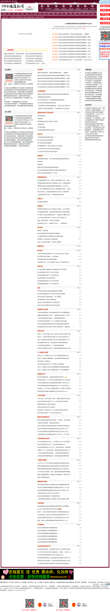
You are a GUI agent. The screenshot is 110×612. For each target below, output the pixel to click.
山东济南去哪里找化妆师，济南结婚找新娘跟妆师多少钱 (53, 348)
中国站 (4, 13)
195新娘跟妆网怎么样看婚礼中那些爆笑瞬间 (50, 236)
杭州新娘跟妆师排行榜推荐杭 (93, 88)
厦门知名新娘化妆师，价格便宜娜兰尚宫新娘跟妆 (18, 92)
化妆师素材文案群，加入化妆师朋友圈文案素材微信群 (53, 159)
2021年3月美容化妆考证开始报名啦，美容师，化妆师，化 (54, 552)
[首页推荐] (55, 34)
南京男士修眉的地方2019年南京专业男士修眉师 (51, 294)
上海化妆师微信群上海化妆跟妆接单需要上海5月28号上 (53, 383)
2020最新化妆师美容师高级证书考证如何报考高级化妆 (53, 563)
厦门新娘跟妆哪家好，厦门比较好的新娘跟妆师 (18, 140)
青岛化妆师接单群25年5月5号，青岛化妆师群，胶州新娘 (53, 447)
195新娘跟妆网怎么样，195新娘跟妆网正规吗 (50, 194)
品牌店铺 (52, 582)
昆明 (92, 13)
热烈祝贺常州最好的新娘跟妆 (93, 100)
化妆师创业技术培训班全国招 (93, 79)
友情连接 (23, 582)
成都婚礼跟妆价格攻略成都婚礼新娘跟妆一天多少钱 (52, 186)
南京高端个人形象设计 (44, 361)
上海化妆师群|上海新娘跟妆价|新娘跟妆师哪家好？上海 (75, 54)
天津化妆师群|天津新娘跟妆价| (13, 63)
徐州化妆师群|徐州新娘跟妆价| (34, 56)
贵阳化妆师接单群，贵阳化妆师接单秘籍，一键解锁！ (74, 34)
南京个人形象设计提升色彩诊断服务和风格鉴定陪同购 (53, 367)
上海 (13, 13)
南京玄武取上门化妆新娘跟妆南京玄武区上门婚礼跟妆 (53, 191)
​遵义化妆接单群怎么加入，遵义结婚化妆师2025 (51, 444)
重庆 (66, 13)
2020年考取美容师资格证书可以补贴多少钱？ (50, 555)
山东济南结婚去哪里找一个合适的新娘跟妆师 (50, 345)
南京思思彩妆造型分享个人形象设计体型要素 (50, 364)
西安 (84, 13)
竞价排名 (77, 582)
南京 (9, 13)
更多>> (79, 69)
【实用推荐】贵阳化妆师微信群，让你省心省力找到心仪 (53, 105)
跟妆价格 (64, 9)
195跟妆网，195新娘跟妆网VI (93, 83)
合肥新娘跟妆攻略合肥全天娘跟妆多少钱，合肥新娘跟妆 (53, 183)
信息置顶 (46, 582)
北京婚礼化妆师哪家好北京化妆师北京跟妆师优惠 (18, 88)
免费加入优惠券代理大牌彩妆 (23, 80)
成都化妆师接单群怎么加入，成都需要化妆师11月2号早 (53, 315)
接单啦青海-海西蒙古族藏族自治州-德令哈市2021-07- (52, 391)
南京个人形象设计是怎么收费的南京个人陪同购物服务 (53, 370)
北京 (18, 13)
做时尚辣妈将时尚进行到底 (93, 140)
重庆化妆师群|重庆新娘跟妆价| (34, 53)
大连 (62, 13)
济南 (70, 13)
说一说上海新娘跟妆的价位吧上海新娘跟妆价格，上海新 (53, 189)
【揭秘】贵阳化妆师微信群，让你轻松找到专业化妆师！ (53, 108)
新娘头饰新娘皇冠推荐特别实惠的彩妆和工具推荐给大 (53, 469)
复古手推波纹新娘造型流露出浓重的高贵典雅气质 (51, 170)
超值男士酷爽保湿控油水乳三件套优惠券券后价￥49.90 (53, 517)
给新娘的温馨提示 (42, 202)
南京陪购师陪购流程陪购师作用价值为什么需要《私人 (53, 490)
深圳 (35, 13)
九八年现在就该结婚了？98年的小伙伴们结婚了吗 (51, 217)
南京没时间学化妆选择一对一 (23, 78)
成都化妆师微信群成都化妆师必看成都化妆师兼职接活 (53, 94)
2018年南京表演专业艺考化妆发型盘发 (48, 148)
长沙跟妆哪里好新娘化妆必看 (46, 130)
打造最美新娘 (41, 127)
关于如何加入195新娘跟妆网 (93, 81)
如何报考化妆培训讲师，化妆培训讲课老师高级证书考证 (53, 560)
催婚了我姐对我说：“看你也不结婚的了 (48, 220)
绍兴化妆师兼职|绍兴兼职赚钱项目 (47, 536)
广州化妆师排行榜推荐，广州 (93, 85)
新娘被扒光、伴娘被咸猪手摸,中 (94, 130)
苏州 (57, 13)
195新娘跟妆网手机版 (62, 582)
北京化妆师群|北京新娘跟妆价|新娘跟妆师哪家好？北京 (75, 48)
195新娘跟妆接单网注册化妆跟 (23, 73)
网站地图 (84, 582)
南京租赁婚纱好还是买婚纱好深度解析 (48, 233)
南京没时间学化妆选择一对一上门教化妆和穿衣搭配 (52, 401)
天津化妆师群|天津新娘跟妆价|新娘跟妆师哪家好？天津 (75, 57)
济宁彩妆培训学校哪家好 (44, 143)
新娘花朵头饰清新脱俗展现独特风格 (48, 167)
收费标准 (71, 582)
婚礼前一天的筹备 (42, 230)
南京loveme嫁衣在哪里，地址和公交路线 (49, 242)
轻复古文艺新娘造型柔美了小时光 (47, 173)
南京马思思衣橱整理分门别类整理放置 (48, 496)
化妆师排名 (48, 9)
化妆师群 (56, 9)
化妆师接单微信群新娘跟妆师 (23, 76)
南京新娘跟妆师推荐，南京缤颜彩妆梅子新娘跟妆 (18, 106)
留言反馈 (30, 582)
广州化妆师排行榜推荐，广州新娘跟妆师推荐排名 (18, 104)
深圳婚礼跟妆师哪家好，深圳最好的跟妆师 (16, 146)
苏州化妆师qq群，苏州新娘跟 (93, 90)
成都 (75, 13)
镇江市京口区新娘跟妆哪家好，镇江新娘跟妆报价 (18, 142)
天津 (22, 13)
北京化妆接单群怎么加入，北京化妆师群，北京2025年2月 (75, 60)
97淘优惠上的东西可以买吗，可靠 (95, 108)
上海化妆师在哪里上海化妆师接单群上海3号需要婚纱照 (53, 312)
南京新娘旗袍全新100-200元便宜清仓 (48, 283)
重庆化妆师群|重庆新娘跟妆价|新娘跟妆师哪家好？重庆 (75, 37)
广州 (31, 13)
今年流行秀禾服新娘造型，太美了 (95, 126)
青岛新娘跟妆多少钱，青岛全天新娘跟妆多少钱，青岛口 (53, 180)
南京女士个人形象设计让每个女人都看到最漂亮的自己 (53, 355)
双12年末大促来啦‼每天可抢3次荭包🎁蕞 (49, 509)
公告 (35, 582)
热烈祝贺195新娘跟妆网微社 (93, 96)
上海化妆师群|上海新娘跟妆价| (34, 61)
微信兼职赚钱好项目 (20, 82)
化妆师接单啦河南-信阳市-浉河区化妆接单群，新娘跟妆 (53, 327)
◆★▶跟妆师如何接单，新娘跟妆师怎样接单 (17, 96)
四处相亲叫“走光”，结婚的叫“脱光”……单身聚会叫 (52, 223)
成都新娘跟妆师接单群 (44, 97)
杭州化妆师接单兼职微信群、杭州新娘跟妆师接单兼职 (53, 456)
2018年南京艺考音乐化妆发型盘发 (47, 151)
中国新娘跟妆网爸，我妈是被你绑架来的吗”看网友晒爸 (53, 212)
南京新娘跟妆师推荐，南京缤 (93, 87)
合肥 (48, 13)
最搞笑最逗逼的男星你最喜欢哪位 (47, 259)
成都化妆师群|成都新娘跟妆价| (13, 56)
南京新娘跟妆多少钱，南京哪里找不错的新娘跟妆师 (52, 342)
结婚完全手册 (39, 17)
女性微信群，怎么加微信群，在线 (95, 118)
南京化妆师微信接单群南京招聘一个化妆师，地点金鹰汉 (53, 420)
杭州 (44, 13)
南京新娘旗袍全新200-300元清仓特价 (48, 281)
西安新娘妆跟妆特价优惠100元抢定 (47, 121)
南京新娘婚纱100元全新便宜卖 (46, 278)
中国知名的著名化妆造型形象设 (94, 112)
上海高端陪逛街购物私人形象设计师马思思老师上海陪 (53, 499)
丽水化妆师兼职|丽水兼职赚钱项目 (47, 527)
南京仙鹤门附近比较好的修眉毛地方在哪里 (49, 291)
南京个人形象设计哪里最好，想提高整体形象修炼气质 (53, 358)
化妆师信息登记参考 (91, 122)
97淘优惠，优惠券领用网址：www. (95, 110)
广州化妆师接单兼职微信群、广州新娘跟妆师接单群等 (53, 453)
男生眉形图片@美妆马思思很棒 (46, 299)
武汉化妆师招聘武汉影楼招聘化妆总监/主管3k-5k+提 (52, 431)
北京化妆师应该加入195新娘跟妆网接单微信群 (50, 100)
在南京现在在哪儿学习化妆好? (46, 407)
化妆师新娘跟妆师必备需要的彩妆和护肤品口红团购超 (53, 506)
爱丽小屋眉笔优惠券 (43, 477)
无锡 (53, 13)
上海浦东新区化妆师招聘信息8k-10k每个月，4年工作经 (53, 434)
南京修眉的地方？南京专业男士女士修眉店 (49, 146)
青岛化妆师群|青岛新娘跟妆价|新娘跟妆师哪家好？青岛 (75, 51)
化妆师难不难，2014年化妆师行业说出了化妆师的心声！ (53, 262)
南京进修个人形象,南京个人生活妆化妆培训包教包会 (52, 410)
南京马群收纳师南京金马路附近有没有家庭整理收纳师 (53, 484)
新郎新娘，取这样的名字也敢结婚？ (48, 239)
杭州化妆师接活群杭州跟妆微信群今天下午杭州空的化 (53, 385)
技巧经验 (85, 9)
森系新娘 (40, 161)
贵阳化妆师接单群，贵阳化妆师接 (14, 53)
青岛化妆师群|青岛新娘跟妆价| (13, 61)
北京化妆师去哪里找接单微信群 (46, 103)
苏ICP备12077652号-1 (104, 582)
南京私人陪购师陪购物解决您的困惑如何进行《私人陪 (53, 487)
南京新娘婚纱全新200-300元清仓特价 (48, 272)
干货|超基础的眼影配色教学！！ (46, 137)
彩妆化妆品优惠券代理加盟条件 (94, 124)
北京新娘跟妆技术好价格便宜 (93, 75)
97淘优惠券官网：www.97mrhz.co (94, 114)
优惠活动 (92, 9)
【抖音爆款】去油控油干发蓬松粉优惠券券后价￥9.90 (53, 514)
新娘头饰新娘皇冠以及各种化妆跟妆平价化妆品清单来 (53, 466)
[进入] (84, 28)
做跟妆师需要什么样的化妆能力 (46, 404)
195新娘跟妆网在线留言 (92, 116)
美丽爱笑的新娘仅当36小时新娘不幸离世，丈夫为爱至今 (53, 209)
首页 (42, 9)
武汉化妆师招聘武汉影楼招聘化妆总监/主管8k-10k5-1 (52, 428)
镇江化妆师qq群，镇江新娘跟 (93, 94)
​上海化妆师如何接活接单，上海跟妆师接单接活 (51, 318)
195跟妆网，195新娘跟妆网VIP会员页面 (15, 102)
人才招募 (39, 582)
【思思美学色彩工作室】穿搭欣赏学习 (48, 493)
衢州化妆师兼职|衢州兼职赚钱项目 (47, 533)
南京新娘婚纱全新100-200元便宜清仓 (48, 275)
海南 (88, 13)
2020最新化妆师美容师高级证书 (94, 136)
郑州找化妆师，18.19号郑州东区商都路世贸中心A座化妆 (53, 380)
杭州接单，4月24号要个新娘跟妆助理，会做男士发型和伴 (54, 388)
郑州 (79, 13)
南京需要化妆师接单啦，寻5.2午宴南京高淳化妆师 (52, 321)
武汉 (40, 13)
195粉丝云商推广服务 (91, 134)
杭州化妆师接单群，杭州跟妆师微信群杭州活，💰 (52, 377)
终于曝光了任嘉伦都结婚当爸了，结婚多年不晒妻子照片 (53, 215)
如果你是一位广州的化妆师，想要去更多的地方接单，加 (53, 450)
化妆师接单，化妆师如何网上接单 (95, 128)
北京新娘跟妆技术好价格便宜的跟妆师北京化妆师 (18, 90)
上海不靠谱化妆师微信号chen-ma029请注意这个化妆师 (53, 253)
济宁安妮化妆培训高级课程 (45, 140)
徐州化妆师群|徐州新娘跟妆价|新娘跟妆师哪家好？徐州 (75, 42)
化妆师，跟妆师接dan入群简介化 (94, 132)
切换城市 (29, 9)
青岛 (26, 13)
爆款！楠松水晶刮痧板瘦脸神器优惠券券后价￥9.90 (52, 520)
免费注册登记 (4, 582)
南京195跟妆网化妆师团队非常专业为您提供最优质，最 (53, 339)
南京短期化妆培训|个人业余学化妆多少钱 (49, 413)
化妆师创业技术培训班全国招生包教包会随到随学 (18, 94)
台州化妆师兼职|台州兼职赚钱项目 (47, 539)
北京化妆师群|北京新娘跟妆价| (34, 58)
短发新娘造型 (41, 115)
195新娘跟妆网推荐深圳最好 (93, 98)
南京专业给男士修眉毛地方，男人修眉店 (49, 296)
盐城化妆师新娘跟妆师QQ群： (94, 92)
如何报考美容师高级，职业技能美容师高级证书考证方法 (53, 558)
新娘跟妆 (40, 118)
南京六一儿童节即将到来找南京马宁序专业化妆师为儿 (53, 337)
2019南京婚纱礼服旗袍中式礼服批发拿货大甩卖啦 (51, 269)
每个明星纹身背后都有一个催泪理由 (48, 256)
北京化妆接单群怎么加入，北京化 (35, 63)
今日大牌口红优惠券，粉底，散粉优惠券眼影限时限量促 (53, 471)
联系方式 (17, 582)
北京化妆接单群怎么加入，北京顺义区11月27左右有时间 (53, 441)
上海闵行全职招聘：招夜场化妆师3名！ (48, 423)
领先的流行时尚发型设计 (92, 138)
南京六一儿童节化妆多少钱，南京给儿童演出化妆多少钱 (53, 334)
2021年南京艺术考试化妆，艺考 (23, 120)
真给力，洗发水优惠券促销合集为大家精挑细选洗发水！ (53, 512)
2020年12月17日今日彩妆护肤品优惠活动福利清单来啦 (53, 463)
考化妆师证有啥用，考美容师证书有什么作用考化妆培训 (53, 549)
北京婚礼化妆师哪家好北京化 (93, 73)
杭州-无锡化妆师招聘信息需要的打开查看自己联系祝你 (53, 426)
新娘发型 (78, 9)
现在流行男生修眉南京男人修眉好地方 (48, 302)
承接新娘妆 (40, 124)
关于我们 (11, 582)
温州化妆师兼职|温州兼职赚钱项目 (47, 542)
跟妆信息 (71, 9)
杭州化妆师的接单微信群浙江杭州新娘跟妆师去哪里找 (53, 324)
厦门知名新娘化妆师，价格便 (93, 77)
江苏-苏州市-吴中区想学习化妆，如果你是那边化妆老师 (53, 398)
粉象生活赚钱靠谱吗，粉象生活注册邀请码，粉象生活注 (53, 474)
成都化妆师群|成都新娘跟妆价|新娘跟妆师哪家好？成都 (75, 40)
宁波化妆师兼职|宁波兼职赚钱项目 (47, 530)
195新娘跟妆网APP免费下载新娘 (94, 120)
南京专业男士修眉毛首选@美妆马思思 (48, 305)
